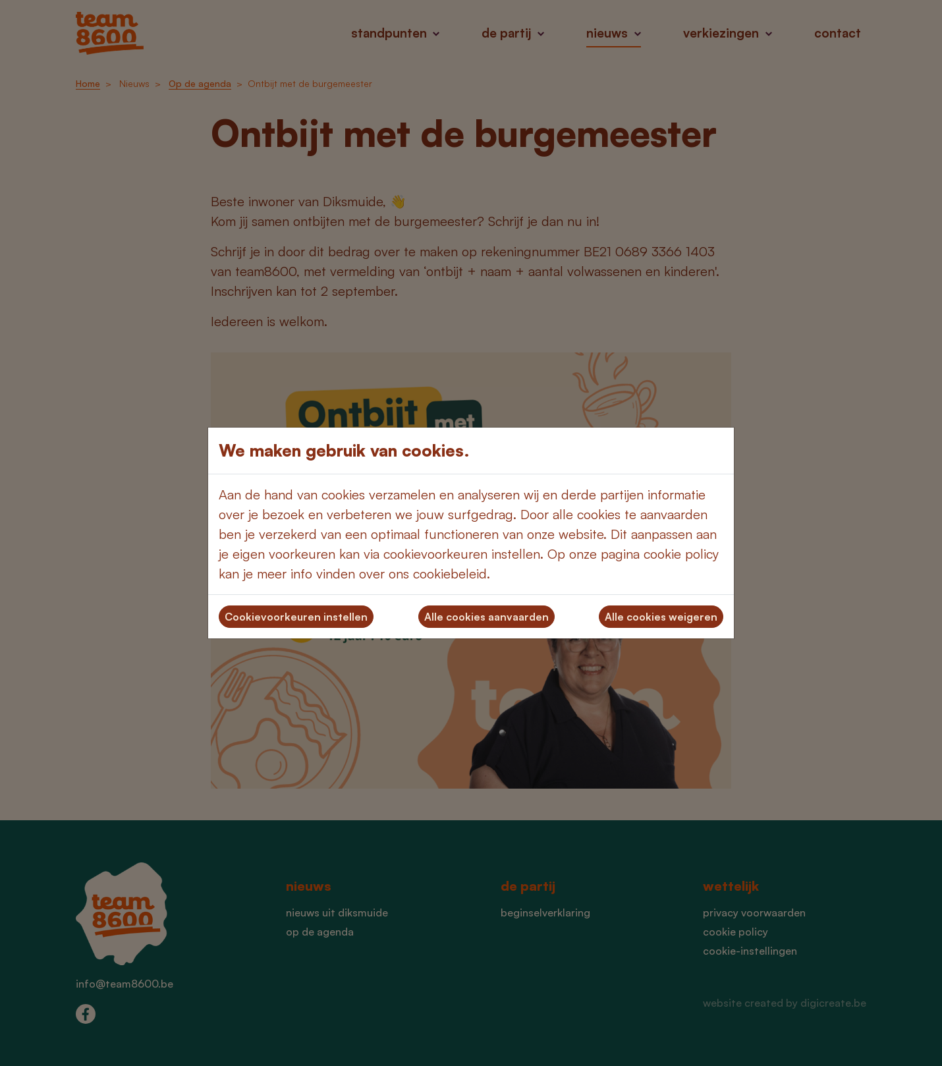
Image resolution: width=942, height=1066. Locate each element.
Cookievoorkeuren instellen (296, 616)
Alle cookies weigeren (661, 616)
